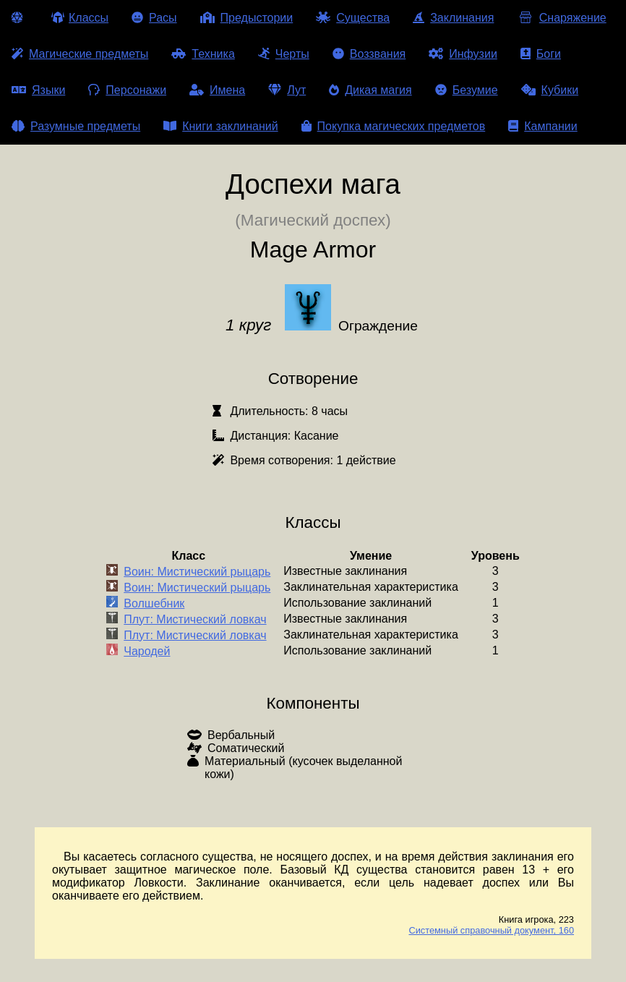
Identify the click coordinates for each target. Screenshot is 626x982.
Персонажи (127, 90)
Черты (283, 54)
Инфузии (463, 54)
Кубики (550, 90)
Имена (217, 90)
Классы (79, 18)
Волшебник (154, 603)
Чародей (147, 651)
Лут (287, 90)
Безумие (466, 90)
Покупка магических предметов (393, 126)
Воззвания (369, 54)
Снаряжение (561, 18)
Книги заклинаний (220, 126)
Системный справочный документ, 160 (491, 930)
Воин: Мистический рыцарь (197, 571)
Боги (540, 54)
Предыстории (246, 18)
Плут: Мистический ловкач (195, 619)
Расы (154, 18)
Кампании (543, 126)
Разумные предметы (76, 126)
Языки (38, 90)
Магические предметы (80, 54)
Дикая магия (370, 90)
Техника (202, 54)
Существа (353, 18)
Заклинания (453, 18)
